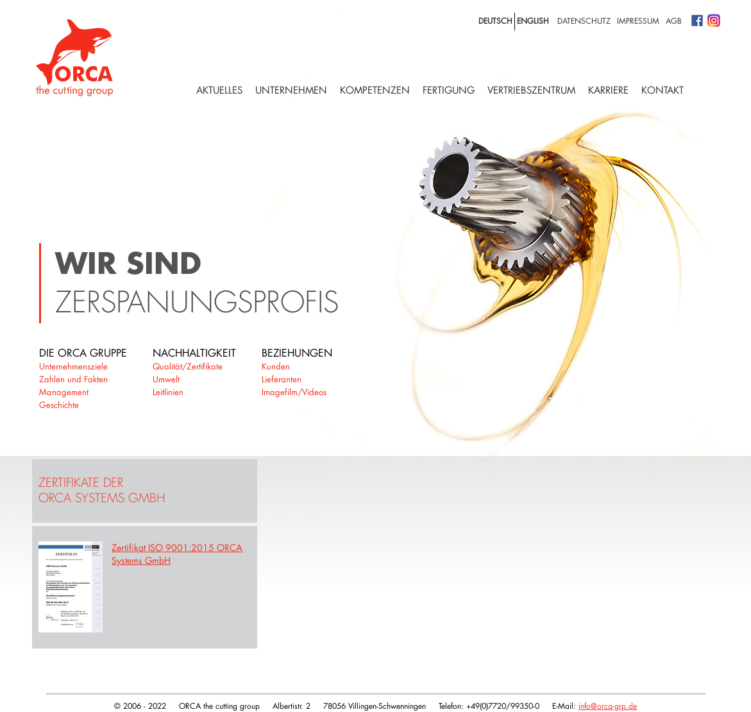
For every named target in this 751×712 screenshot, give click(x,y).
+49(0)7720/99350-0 (502, 705)
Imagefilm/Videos (294, 392)
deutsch (495, 20)
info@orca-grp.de (607, 705)
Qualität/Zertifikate (188, 366)
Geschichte (59, 405)
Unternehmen (291, 90)
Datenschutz (584, 20)
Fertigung (449, 90)
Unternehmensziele (73, 366)
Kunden (276, 366)
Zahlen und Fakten (73, 379)
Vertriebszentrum (531, 90)
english (533, 20)
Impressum (638, 20)
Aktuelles (219, 90)
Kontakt (662, 90)
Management (64, 392)
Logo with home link (74, 58)
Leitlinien (168, 392)
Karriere (608, 90)
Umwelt (166, 379)
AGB (674, 20)
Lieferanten (281, 379)
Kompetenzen (375, 90)
